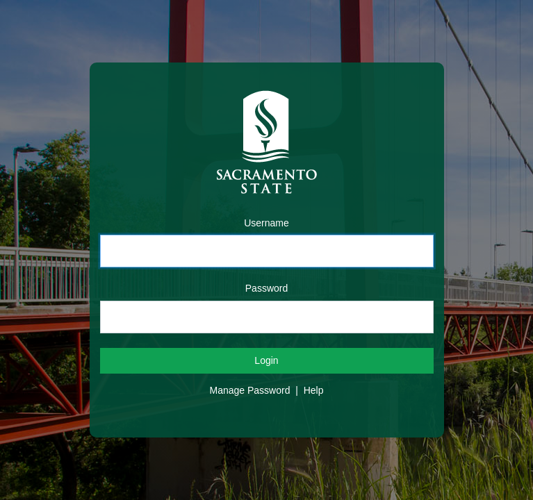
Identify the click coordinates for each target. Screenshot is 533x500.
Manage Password (250, 390)
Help (314, 390)
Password (266, 288)
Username (266, 222)
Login (266, 360)
